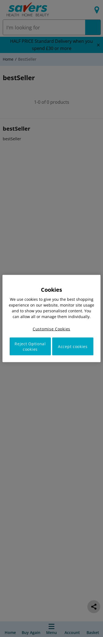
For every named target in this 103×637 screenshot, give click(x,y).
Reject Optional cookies (30, 346)
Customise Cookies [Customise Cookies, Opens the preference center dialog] (51, 328)
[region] (51, 318)
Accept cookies (73, 346)
